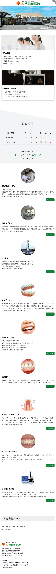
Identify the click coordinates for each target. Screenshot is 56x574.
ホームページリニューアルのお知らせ (13, 526)
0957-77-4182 (14, 61)
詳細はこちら (7, 63)
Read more (50, 200)
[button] (53, 18)
